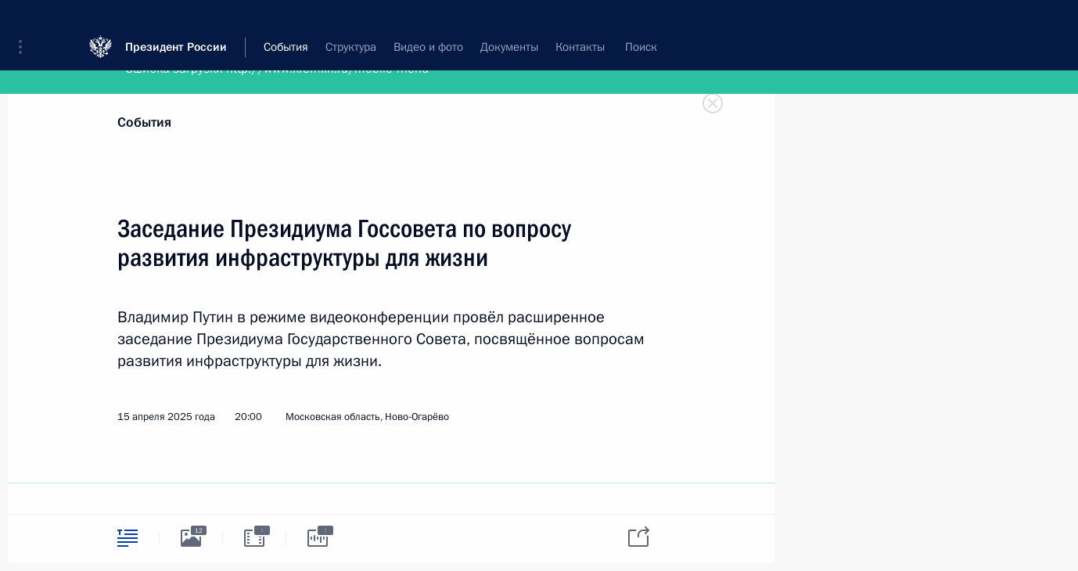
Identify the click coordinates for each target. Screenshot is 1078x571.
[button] (26, 23)
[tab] (127, 538)
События (144, 122)
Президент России (176, 23)
